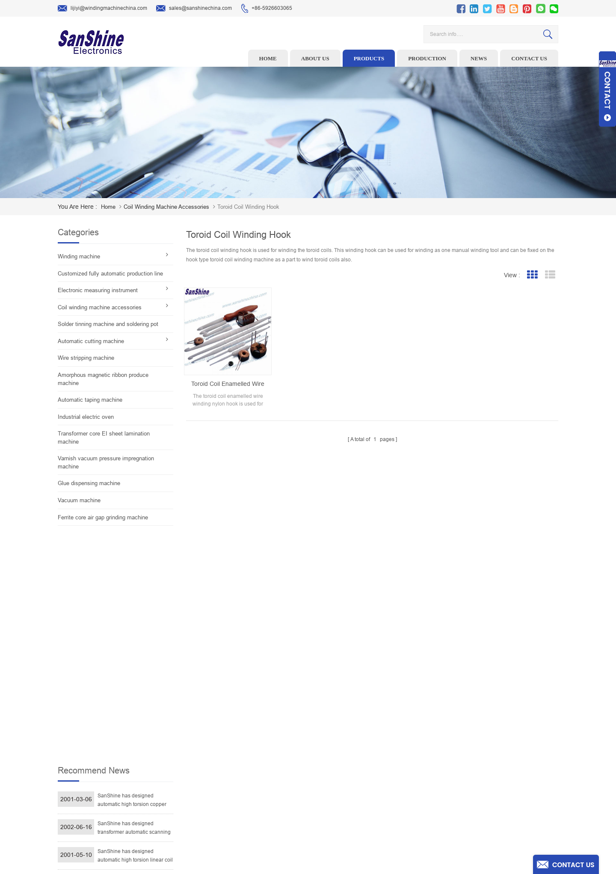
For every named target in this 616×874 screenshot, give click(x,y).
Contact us (529, 58)
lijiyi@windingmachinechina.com (102, 8)
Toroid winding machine (250, 719)
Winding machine (79, 256)
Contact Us (362, 772)
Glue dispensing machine (89, 483)
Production (427, 58)
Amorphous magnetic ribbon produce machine (103, 379)
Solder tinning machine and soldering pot (108, 324)
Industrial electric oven (86, 417)
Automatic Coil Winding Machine (259, 785)
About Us (360, 745)
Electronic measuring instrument (98, 290)
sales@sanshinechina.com (194, 8)
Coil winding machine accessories (166, 207)
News (479, 58)
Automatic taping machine (90, 400)
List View (549, 274)
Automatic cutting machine (91, 341)
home (108, 207)
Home (268, 58)
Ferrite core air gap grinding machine (103, 517)
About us (315, 58)
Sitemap (359, 798)
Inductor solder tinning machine (259, 798)
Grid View (531, 274)
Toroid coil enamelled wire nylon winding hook (227, 384)
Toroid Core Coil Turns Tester (256, 772)
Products (369, 58)
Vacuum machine (79, 500)
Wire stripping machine (86, 358)
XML (354, 812)
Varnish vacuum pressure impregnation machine (106, 462)
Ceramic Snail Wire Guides (253, 745)
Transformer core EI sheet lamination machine (104, 437)
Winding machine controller (254, 758)
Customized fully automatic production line (110, 273)
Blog (354, 785)
